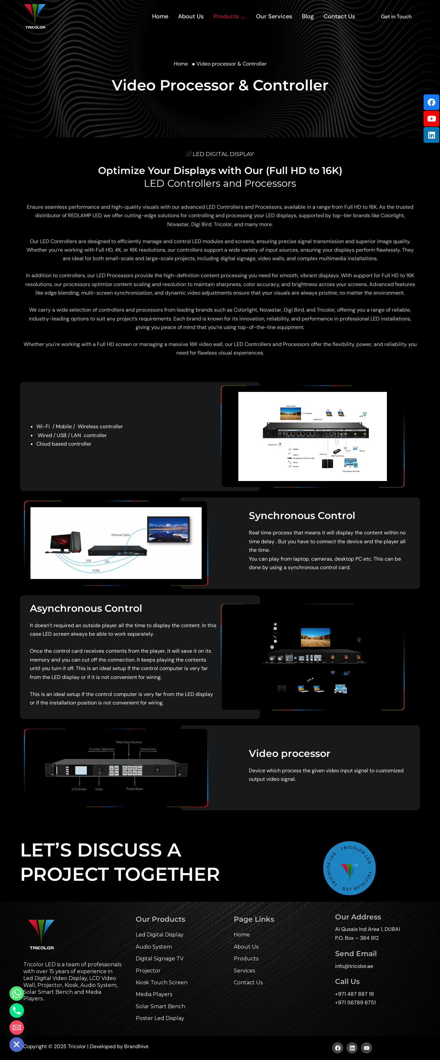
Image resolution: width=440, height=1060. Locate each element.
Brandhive (136, 1046)
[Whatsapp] (17, 993)
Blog (308, 16)
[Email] (17, 1027)
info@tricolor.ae (354, 966)
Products (229, 16)
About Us (191, 16)
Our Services (274, 16)
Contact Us (339, 16)
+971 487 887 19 (354, 994)
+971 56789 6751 (355, 1002)
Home (160, 16)
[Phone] (17, 1010)
